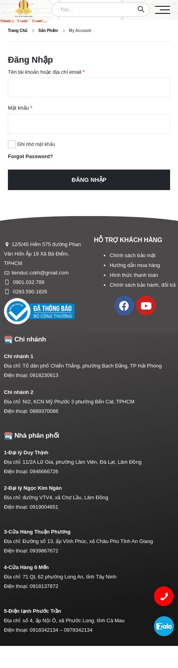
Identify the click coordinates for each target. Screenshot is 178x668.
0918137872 (44, 586)
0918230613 (44, 375)
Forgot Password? (30, 156)
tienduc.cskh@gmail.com (40, 273)
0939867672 (44, 551)
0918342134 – (47, 630)
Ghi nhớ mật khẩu (36, 144)
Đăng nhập (88, 180)
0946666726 (44, 471)
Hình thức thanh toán (134, 275)
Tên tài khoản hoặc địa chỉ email (46, 72)
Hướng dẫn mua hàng (135, 265)
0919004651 (44, 507)
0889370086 (44, 411)
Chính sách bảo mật (133, 255)
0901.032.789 (27, 282)
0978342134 (78, 630)
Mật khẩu (20, 108)
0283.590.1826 (29, 292)
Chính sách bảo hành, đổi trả (143, 285)
